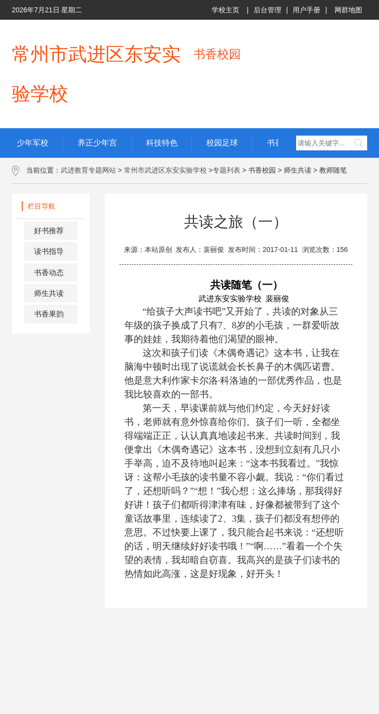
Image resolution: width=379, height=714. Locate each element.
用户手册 (306, 10)
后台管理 (267, 10)
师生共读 (49, 293)
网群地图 (348, 10)
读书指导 (49, 251)
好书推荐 (49, 230)
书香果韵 (49, 314)
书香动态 (49, 272)
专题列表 (226, 170)
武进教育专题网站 (88, 170)
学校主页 (225, 10)
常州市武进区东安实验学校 (165, 170)
